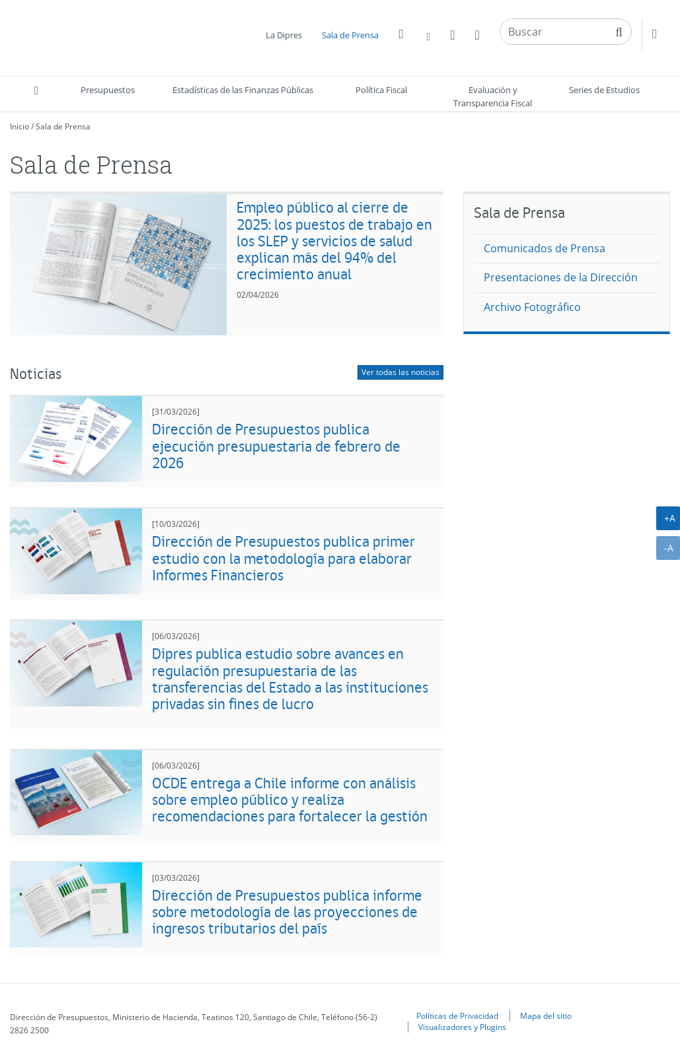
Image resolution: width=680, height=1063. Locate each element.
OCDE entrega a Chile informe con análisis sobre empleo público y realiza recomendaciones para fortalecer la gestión (290, 799)
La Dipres (284, 35)
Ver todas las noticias (400, 372)
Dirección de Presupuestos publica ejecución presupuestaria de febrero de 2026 (276, 445)
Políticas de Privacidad (457, 1015)
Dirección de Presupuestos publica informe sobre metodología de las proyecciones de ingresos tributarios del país (287, 912)
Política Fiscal (381, 90)
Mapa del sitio (546, 1015)
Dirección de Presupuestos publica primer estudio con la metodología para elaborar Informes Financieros (283, 558)
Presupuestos (108, 90)
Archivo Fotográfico (532, 307)
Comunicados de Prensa (544, 248)
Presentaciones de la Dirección (561, 277)
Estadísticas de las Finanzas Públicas (242, 90)
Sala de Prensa (350, 35)
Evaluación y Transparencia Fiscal (492, 96)
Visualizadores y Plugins (462, 1026)
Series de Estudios (604, 90)
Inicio (19, 126)
